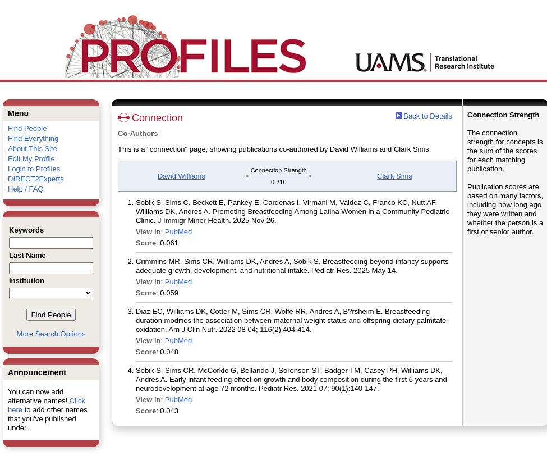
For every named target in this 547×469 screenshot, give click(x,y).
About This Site (32, 148)
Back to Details (427, 116)
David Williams (181, 176)
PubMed (178, 231)
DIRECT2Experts (36, 179)
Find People (27, 128)
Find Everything (33, 138)
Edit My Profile (31, 158)
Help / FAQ (26, 189)
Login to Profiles (34, 169)
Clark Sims (394, 176)
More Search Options (51, 334)
